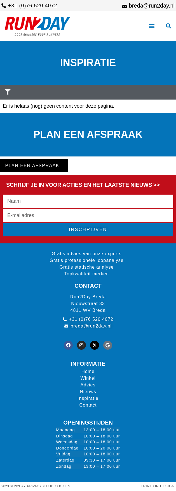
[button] (151, 26)
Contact (88, 405)
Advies (87, 384)
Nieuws (88, 391)
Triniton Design (158, 486)
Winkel (87, 378)
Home (88, 371)
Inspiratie (88, 398)
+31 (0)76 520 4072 (32, 5)
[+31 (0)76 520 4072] (3, 5)
